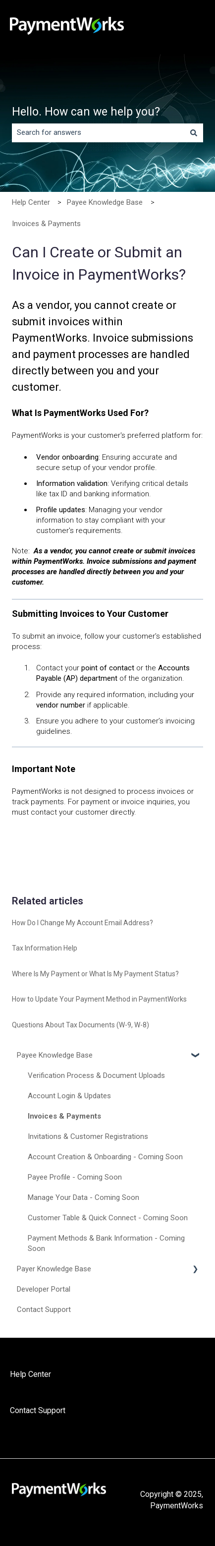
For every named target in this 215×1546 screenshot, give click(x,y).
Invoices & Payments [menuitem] (64, 1116)
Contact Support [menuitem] (44, 1309)
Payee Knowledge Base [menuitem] (55, 1055)
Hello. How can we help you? (86, 112)
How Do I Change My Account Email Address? (82, 923)
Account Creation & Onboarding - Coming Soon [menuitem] (105, 1156)
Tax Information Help (44, 948)
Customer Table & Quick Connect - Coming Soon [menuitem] (108, 1217)
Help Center (31, 202)
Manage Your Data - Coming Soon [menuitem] (83, 1197)
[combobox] (98, 132)
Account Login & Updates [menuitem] (69, 1095)
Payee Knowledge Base (105, 202)
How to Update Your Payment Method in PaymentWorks (99, 999)
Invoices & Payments (46, 223)
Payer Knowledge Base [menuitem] (54, 1268)
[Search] (193, 132)
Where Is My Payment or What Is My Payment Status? (95, 974)
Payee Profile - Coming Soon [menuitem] (75, 1177)
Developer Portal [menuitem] (43, 1289)
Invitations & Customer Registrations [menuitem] (88, 1136)
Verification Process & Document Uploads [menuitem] (96, 1075)
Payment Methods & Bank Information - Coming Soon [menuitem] (106, 1243)
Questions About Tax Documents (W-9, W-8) (80, 1025)
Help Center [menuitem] (30, 1374)
